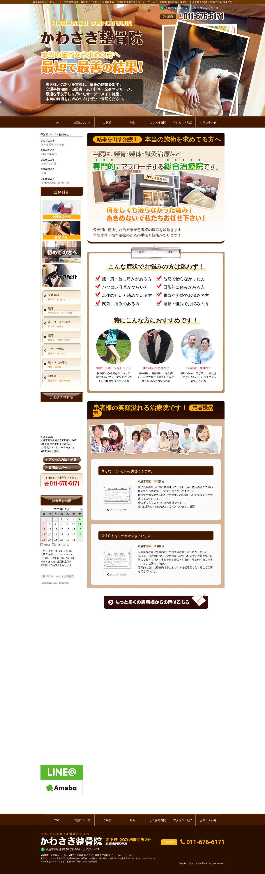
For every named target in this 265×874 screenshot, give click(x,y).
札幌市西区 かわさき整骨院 (57, 576)
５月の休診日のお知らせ (55, 182)
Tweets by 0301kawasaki (54, 582)
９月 (43, 173)
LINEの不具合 (49, 154)
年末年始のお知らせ (52, 144)
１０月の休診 (48, 163)
